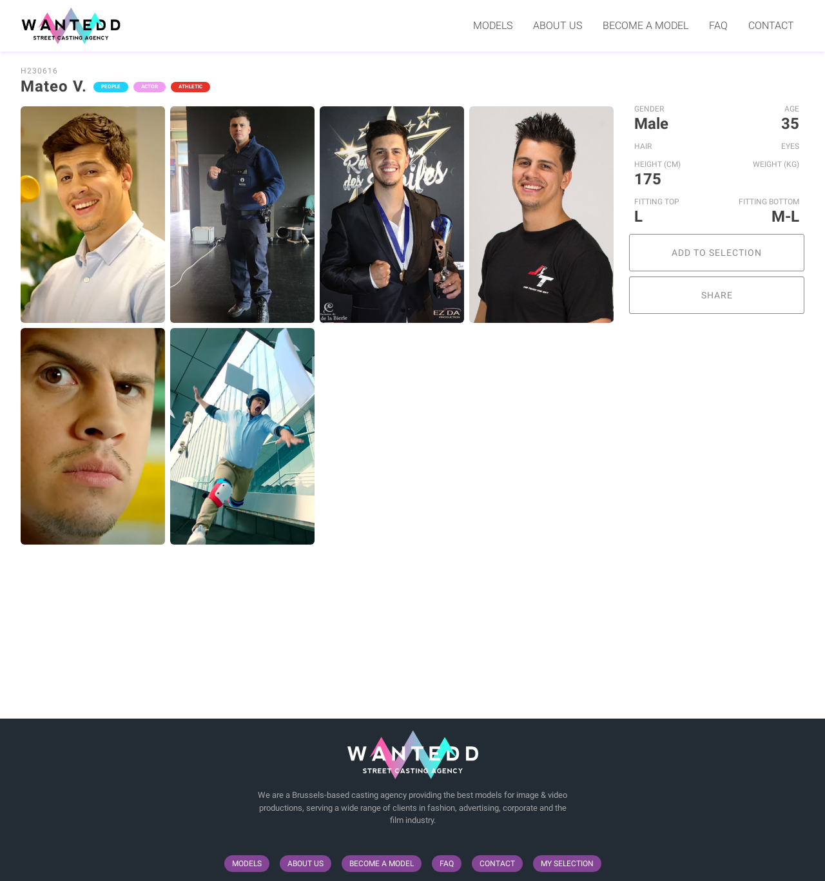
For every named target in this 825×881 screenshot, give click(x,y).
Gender (649, 108)
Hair (643, 146)
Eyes (790, 146)
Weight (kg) (776, 164)
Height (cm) (657, 164)
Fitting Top (656, 201)
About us (557, 25)
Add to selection (717, 252)
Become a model (645, 25)
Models (492, 25)
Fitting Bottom (769, 201)
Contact (771, 25)
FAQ (718, 25)
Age (791, 108)
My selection (567, 863)
